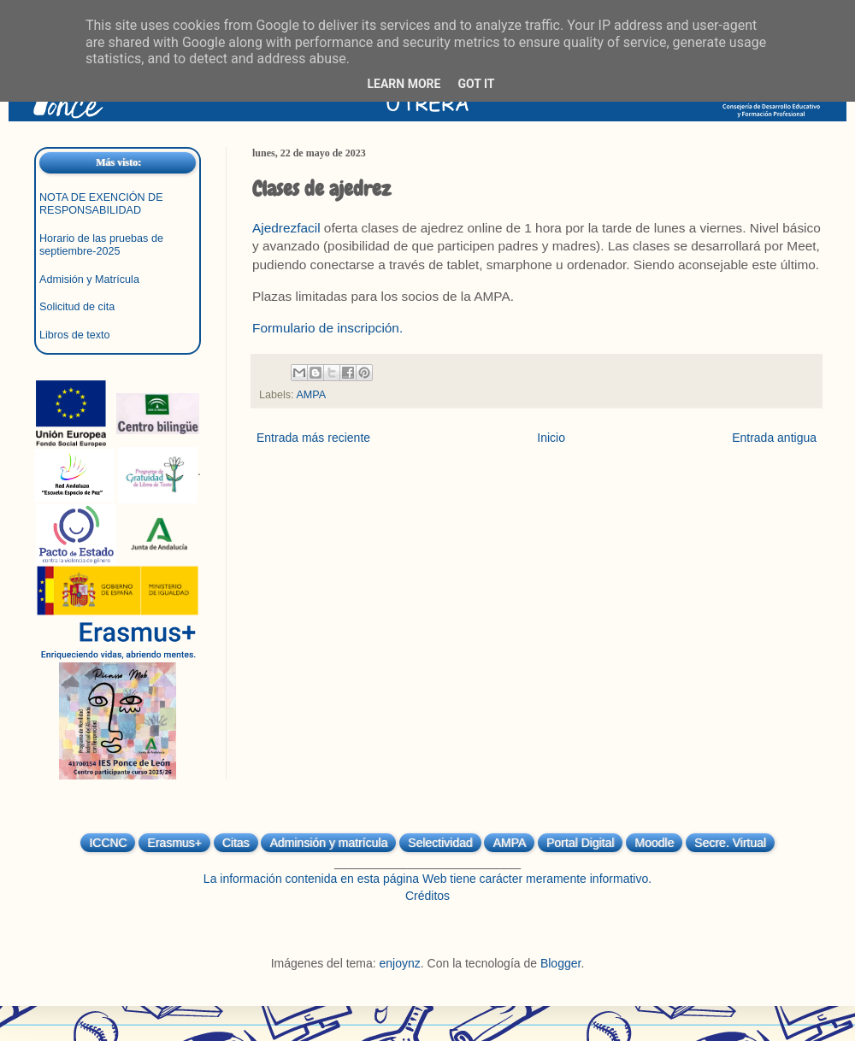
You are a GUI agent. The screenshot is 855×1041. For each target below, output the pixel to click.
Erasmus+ (174, 843)
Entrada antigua (774, 437)
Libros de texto (74, 335)
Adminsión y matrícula (328, 843)
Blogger (560, 963)
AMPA (311, 395)
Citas (236, 843)
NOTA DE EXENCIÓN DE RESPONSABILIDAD (101, 203)
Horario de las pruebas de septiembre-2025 (101, 244)
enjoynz (400, 963)
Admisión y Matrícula (89, 279)
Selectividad (440, 843)
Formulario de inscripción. (327, 328)
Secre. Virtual (730, 843)
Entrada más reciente (313, 437)
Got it (475, 84)
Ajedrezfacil (286, 228)
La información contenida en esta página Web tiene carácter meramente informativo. (427, 878)
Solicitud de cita (77, 307)
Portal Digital (580, 843)
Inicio (551, 437)
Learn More (403, 84)
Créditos (427, 896)
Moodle (654, 843)
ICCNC (108, 843)
